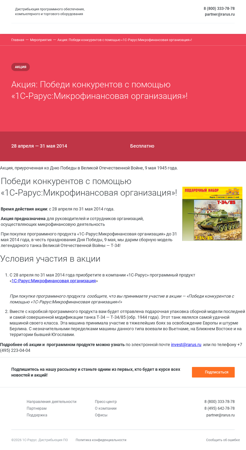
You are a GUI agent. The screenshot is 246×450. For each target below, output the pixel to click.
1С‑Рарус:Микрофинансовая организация (54, 280)
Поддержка (37, 415)
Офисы (101, 415)
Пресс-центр (106, 401)
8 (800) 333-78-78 (219, 8)
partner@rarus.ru (220, 14)
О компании (106, 408)
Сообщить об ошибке (223, 440)
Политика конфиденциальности (101, 440)
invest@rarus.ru (186, 344)
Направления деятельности (51, 401)
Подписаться (213, 372)
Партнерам (37, 408)
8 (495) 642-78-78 (219, 408)
